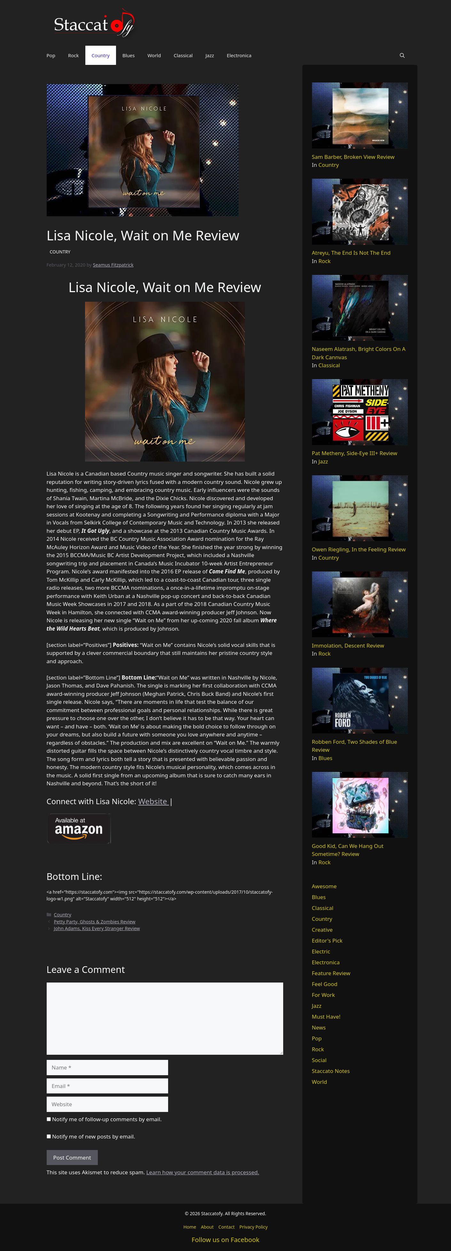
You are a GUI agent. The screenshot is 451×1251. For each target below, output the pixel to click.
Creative (322, 929)
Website (153, 801)
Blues (128, 55)
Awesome (324, 886)
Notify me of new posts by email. (93, 1136)
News (319, 1027)
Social (319, 1060)
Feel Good (325, 984)
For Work (323, 994)
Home (189, 1227)
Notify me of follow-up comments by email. (107, 1119)
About (207, 1227)
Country (101, 55)
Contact (226, 1227)
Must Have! (326, 1016)
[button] (402, 55)
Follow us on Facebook (226, 1239)
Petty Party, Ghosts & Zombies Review (95, 922)
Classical (183, 55)
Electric (321, 951)
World (154, 55)
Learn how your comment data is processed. (202, 1172)
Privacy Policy (253, 1227)
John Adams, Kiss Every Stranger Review (97, 928)
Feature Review (331, 973)
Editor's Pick (327, 940)
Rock (73, 55)
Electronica (239, 55)
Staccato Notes (331, 1071)
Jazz (210, 55)
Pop (51, 55)
